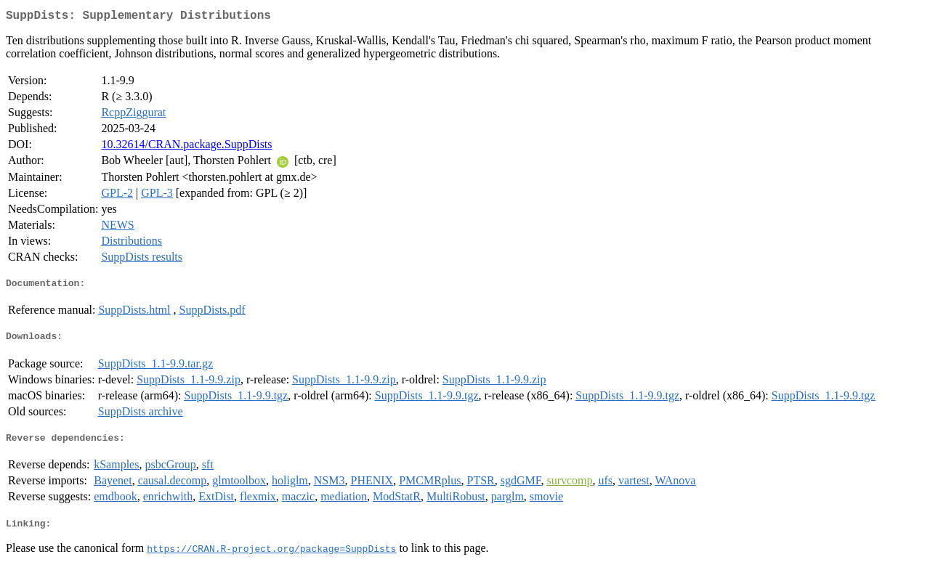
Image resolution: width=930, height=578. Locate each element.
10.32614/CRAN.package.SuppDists (186, 147)
